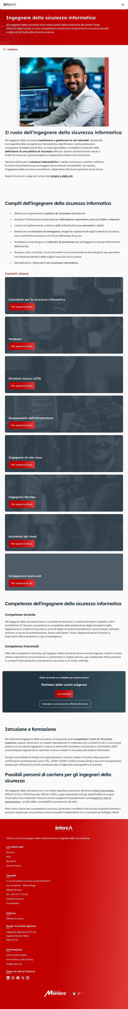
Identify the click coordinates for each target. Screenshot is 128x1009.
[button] (9, 49)
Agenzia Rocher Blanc (17, 935)
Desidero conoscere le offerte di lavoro (65, 703)
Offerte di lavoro (15, 918)
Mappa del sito (14, 964)
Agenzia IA (12, 939)
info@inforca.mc (15, 898)
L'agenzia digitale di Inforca (21, 932)
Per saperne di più (21, 306)
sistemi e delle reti (62, 176)
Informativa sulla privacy (19, 959)
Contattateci (12, 903)
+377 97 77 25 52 (19, 894)
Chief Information (103, 790)
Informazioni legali (16, 955)
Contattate (64, 694)
